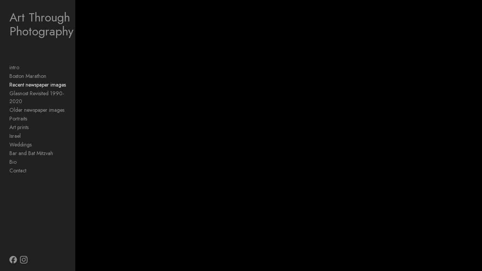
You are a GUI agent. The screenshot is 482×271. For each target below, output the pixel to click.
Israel (15, 128)
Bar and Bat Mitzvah (31, 145)
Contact (17, 162)
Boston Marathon (27, 76)
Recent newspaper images (37, 84)
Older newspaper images (36, 102)
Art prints (19, 119)
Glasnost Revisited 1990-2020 (43, 93)
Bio (13, 154)
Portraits (18, 110)
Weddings (20, 136)
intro (14, 67)
